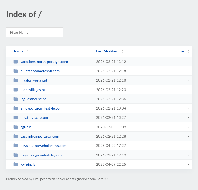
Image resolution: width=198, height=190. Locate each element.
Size (181, 51)
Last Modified (107, 51)
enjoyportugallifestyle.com (37, 108)
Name (18, 51)
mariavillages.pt (29, 89)
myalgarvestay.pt (30, 80)
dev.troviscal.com (30, 117)
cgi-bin (22, 127)
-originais (24, 164)
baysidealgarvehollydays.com (39, 145)
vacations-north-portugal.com (40, 61)
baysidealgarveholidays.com (38, 155)
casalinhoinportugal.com (36, 136)
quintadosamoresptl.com (36, 71)
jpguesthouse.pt (29, 99)
